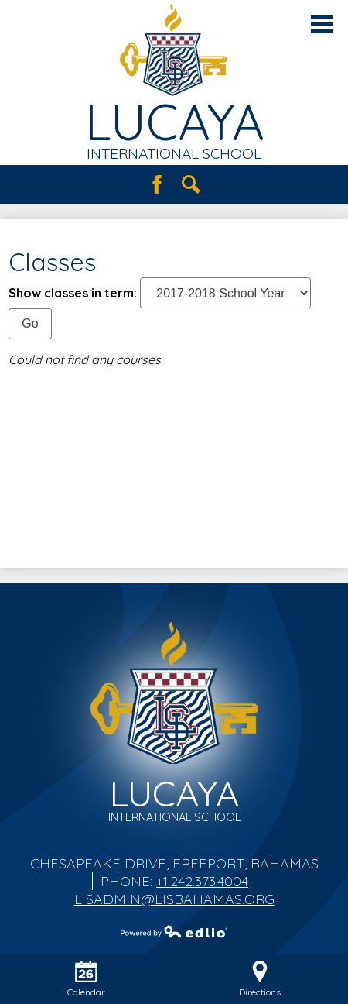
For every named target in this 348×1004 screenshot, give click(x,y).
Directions (260, 979)
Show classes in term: (73, 293)
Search (191, 184)
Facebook (157, 184)
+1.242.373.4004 (202, 881)
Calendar (86, 979)
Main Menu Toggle (322, 24)
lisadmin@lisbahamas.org (174, 899)
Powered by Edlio (174, 931)
